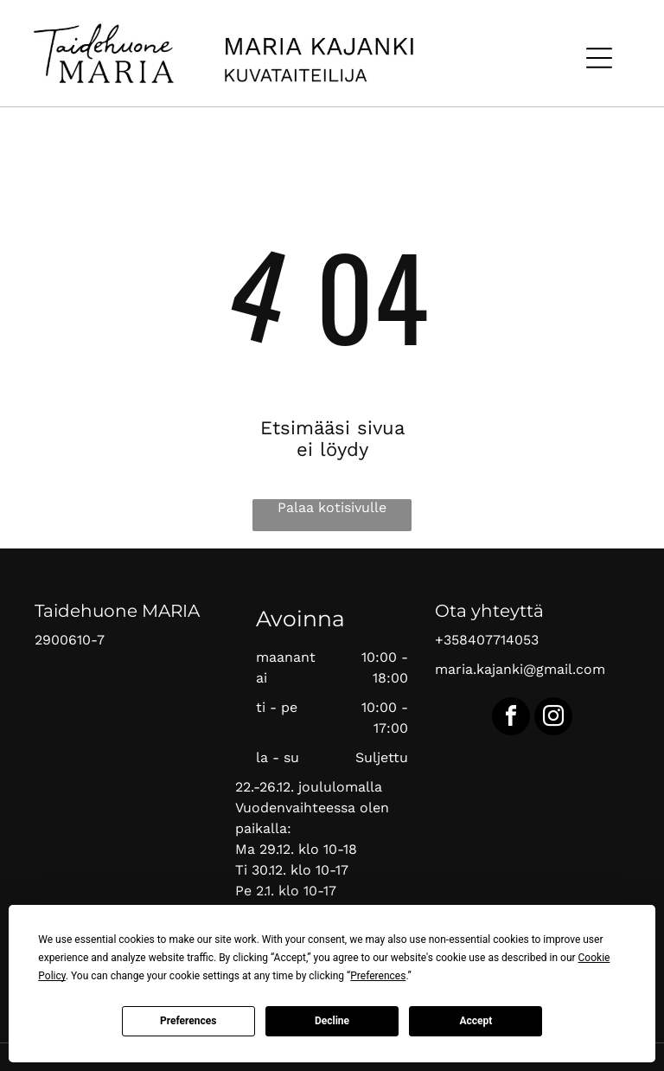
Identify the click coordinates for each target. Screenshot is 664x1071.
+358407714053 (487, 640)
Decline (332, 1021)
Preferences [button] (377, 976)
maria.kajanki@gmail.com (520, 669)
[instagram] (553, 718)
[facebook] (511, 718)
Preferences (188, 1021)
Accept (475, 1021)
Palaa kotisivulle (332, 507)
